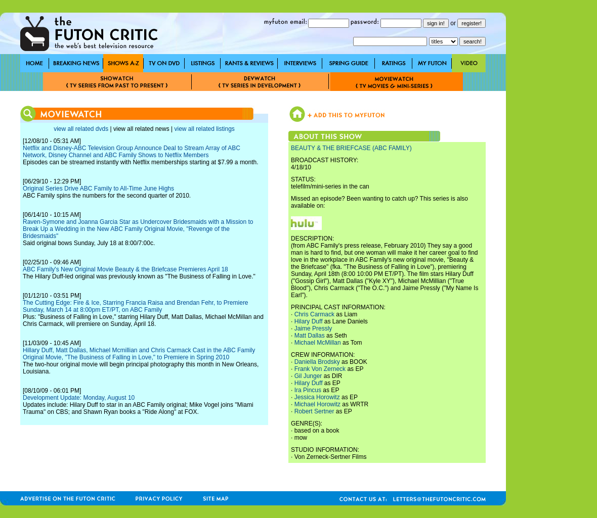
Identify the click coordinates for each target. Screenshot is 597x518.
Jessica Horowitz (317, 397)
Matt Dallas (309, 335)
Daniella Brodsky (317, 361)
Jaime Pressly (313, 328)
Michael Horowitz (317, 404)
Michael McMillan (317, 342)
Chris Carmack (314, 314)
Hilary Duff (308, 321)
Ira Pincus (307, 390)
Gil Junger (308, 376)
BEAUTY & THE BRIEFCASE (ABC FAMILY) (351, 148)
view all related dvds (81, 128)
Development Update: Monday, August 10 (79, 397)
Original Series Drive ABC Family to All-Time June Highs (98, 188)
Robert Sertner (314, 411)
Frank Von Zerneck (320, 368)
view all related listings (204, 128)
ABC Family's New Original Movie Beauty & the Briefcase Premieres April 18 (125, 269)
